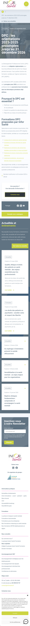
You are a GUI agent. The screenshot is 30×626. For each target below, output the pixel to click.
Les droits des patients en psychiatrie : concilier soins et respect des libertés (14, 312)
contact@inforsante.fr (8, 585)
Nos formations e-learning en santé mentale (14, 523)
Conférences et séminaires (9, 571)
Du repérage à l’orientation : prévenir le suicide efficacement (14, 351)
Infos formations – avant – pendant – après (14, 496)
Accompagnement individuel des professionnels (11, 567)
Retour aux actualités (9, 21)
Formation (8, 303)
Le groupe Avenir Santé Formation (11, 541)
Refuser (15, 617)
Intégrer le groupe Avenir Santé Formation (13, 546)
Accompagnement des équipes (10, 564)
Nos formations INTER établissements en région (13, 527)
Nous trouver (5, 498)
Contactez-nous (15, 194)
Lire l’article (9, 290)
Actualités (8, 257)
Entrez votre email (8, 428)
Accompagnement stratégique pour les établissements (12, 560)
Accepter (15, 613)
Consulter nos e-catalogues (15, 214)
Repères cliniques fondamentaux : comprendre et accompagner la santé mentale (12, 401)
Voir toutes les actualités (20, 246)
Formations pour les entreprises (10, 521)
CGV (3, 501)
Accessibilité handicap (8, 503)
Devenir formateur (7, 548)
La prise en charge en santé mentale (12, 516)
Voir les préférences (15, 622)
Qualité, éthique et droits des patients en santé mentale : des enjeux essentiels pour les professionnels (13, 269)
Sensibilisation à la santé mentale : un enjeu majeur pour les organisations (13, 374)
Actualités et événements (9, 493)
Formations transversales (9, 518)
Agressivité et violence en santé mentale (15, 140)
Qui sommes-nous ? (7, 538)
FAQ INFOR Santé (6, 506)
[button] (27, 595)
